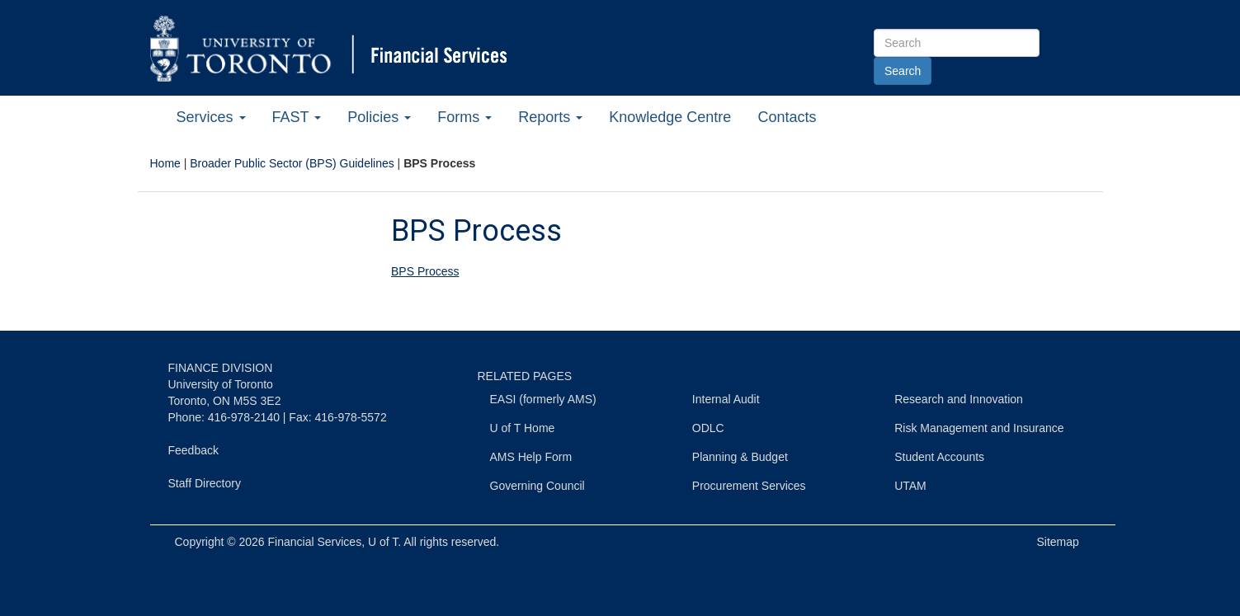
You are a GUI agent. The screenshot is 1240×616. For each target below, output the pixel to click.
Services (211, 117)
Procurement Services (749, 485)
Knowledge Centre (670, 117)
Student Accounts (939, 456)
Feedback (193, 450)
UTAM (910, 485)
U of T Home (522, 428)
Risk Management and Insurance (978, 428)
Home (165, 163)
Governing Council (537, 485)
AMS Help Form (531, 456)
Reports (550, 117)
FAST (297, 117)
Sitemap (1058, 541)
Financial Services (315, 541)
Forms (464, 117)
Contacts (786, 117)
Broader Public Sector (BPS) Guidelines (292, 163)
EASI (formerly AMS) (543, 399)
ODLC (708, 428)
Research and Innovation (958, 399)
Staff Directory (204, 483)
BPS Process (425, 271)
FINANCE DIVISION (220, 367)
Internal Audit (726, 399)
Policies (379, 117)
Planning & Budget (740, 456)
